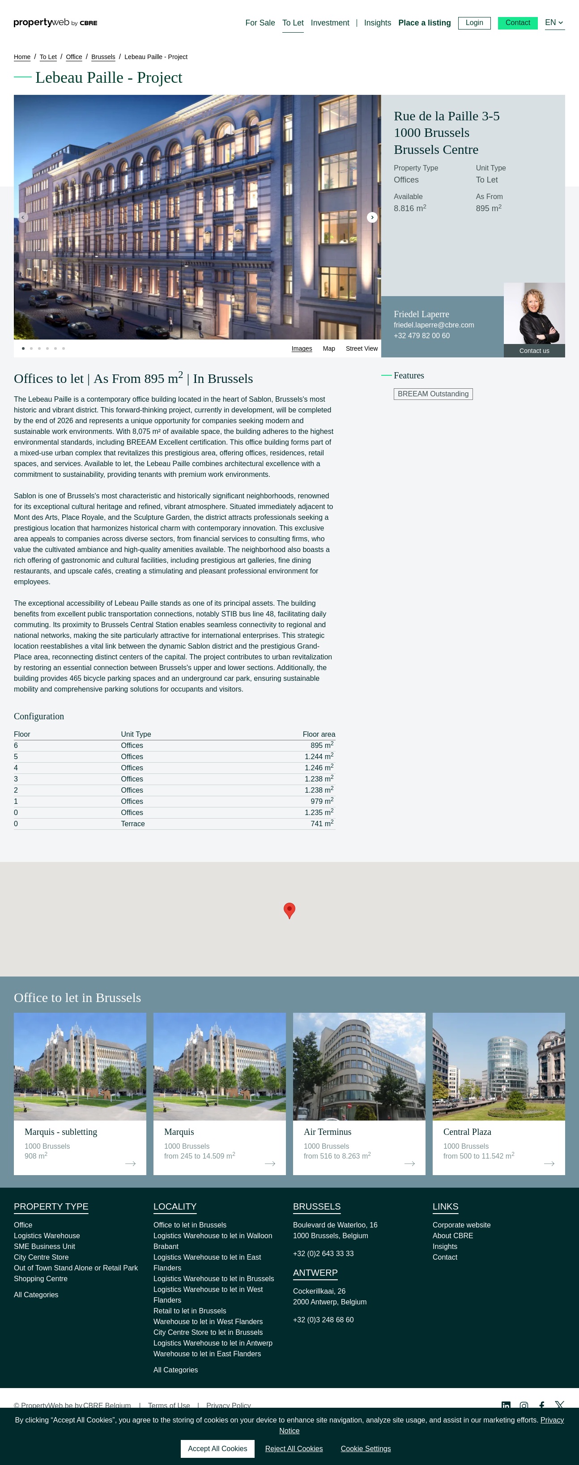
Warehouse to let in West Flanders (208, 1321)
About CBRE (453, 1236)
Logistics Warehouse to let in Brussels (213, 1278)
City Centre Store (41, 1257)
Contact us (534, 350)
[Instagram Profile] (524, 1406)
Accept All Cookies (217, 1448)
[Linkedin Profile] (506, 1406)
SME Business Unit (44, 1246)
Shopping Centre (41, 1278)
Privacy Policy (228, 1406)
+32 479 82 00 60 (422, 336)
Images (302, 348)
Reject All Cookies (294, 1448)
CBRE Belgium (107, 1406)
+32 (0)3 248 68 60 (323, 1320)
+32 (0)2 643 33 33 (323, 1253)
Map (329, 348)
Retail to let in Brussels (189, 1311)
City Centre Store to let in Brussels (208, 1332)
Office (23, 1225)
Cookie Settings (366, 1448)
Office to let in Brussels (189, 1225)
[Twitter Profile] (559, 1406)
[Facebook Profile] (541, 1406)
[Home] (55, 22)
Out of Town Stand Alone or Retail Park (76, 1268)
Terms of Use (169, 1406)
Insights (445, 1246)
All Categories (36, 1295)
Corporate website (462, 1225)
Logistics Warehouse (47, 1236)
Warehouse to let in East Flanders (207, 1354)
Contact (445, 1257)
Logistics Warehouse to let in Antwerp (212, 1343)
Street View (362, 348)
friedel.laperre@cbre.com (434, 325)
